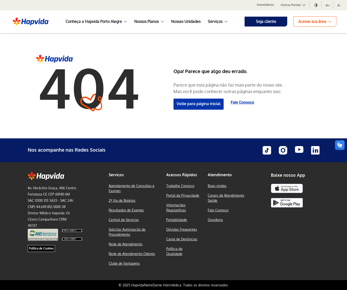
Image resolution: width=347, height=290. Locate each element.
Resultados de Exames (126, 210)
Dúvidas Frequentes (181, 229)
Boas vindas (217, 186)
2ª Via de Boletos (122, 200)
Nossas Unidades (185, 21)
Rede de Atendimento (125, 244)
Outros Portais (293, 5)
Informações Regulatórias (176, 207)
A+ (328, 5)
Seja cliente (266, 21)
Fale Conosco (242, 102)
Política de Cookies (41, 248)
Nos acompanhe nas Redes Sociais (67, 150)
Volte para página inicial (198, 103)
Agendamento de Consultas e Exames (131, 188)
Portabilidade (176, 220)
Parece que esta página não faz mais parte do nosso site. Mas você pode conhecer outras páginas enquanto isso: (228, 88)
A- (339, 5)
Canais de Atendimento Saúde (226, 197)
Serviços (116, 174)
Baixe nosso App (288, 175)
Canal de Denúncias (181, 239)
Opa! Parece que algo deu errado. (211, 71)
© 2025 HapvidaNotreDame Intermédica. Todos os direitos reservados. (174, 285)
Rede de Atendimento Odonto (132, 254)
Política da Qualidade (174, 251)
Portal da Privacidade (182, 195)
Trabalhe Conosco (180, 186)
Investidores (265, 5)
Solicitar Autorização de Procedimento (127, 231)
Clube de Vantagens (124, 263)
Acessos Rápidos (181, 174)
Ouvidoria (215, 220)
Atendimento (220, 174)
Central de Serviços (124, 220)
